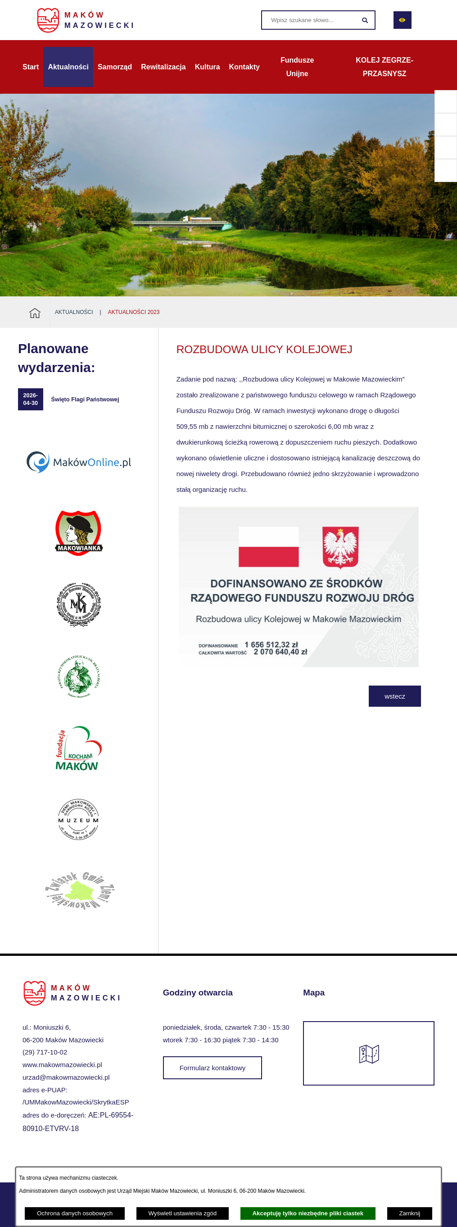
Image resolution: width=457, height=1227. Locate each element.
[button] (299, 664)
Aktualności (74, 312)
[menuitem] (30, 67)
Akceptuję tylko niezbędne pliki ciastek (307, 1213)
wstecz (395, 696)
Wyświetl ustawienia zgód (182, 1213)
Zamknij (409, 1213)
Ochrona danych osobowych (75, 1213)
